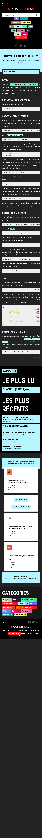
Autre (17, 34)
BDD (28, 30)
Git (17, 19)
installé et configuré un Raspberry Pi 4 (24, 84)
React (25, 34)
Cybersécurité (21, 38)
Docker (18, 26)
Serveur (21, 30)
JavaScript (9, 615)
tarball (12, 231)
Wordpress (26, 23)
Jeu (11, 26)
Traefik (8, 622)
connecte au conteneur (14, 136)
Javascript (15, 23)
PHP (30, 26)
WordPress (20, 622)
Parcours (31, 615)
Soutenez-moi (14, 641)
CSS (25, 26)
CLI (14, 30)
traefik (23, 19)
